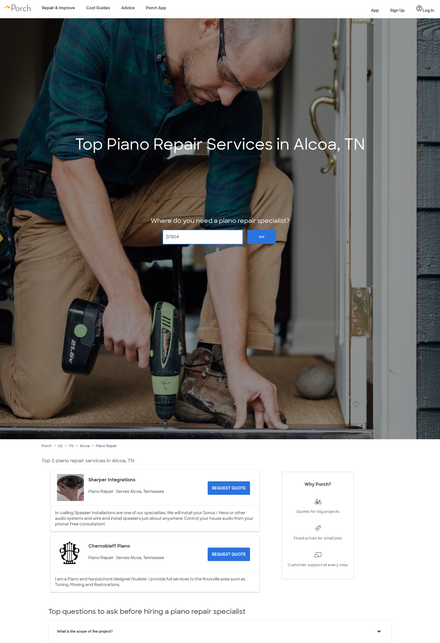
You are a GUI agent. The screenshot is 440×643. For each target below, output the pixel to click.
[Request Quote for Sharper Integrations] (229, 488)
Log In (425, 8)
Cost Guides (98, 7)
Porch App (156, 7)
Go (262, 237)
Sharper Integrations (112, 480)
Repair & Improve (58, 7)
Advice (128, 7)
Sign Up (397, 10)
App (375, 10)
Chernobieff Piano (109, 546)
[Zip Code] (203, 237)
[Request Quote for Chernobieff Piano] (229, 554)
